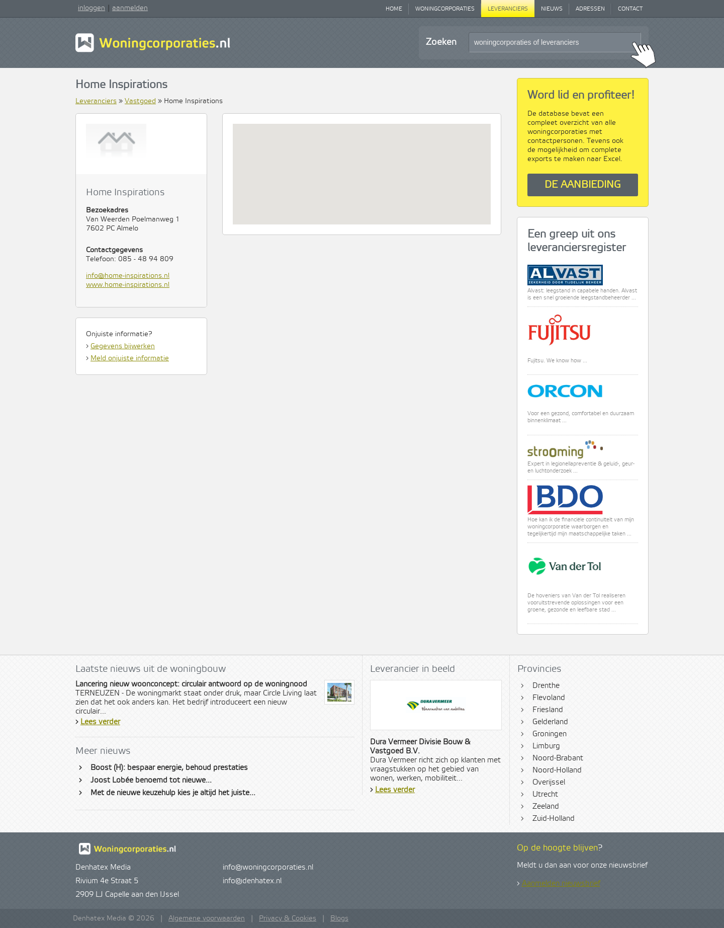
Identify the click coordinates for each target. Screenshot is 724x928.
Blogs (339, 918)
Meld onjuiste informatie (129, 358)
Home (394, 9)
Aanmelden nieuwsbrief (561, 883)
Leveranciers (508, 9)
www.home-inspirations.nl (127, 284)
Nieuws (552, 9)
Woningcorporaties (445, 9)
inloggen (91, 8)
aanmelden (130, 8)
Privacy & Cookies (287, 918)
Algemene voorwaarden (206, 918)
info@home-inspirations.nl (127, 275)
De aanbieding (583, 185)
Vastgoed (140, 101)
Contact (630, 9)
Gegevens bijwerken (122, 346)
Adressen (590, 9)
